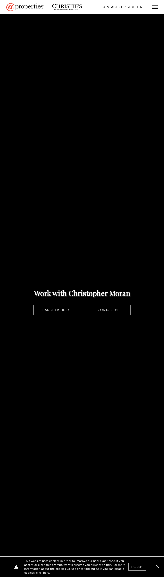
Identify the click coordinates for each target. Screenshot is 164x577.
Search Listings (55, 310)
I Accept (137, 566)
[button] (157, 566)
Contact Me (109, 310)
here (46, 572)
